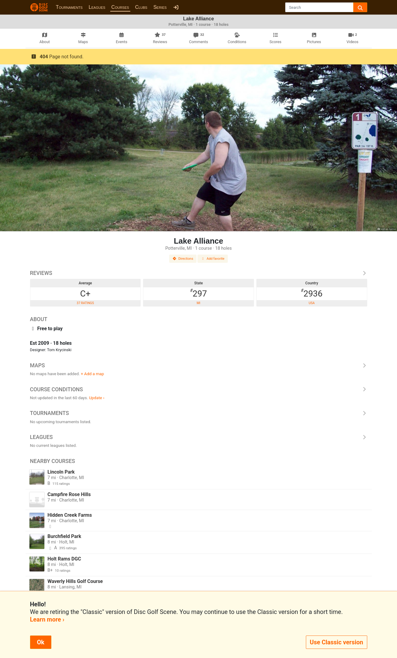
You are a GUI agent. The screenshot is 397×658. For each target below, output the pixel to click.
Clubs (141, 7)
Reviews (198, 273)
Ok (40, 642)
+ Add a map (92, 373)
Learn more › (47, 619)
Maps (198, 365)
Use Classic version (336, 642)
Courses (120, 7)
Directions (183, 259)
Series (160, 7)
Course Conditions (198, 389)
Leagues (97, 7)
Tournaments (69, 7)
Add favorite (212, 259)
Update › (96, 397)
